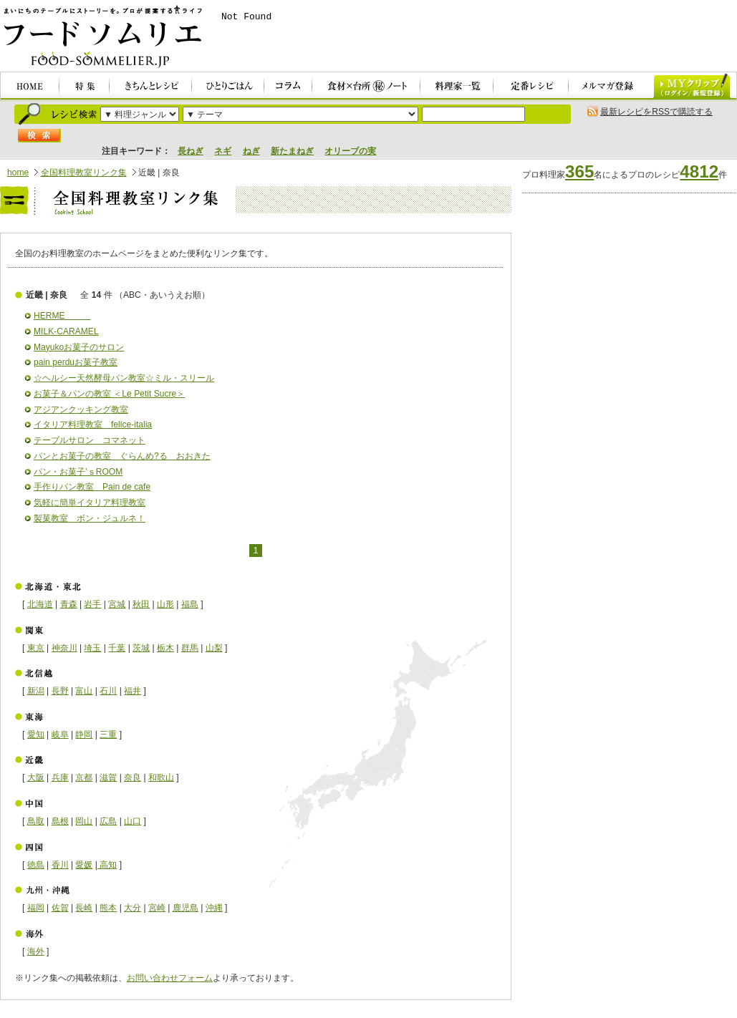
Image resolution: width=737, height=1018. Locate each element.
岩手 (92, 604)
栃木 (165, 648)
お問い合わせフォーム (170, 978)
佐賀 (60, 908)
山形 (165, 604)
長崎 (83, 908)
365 (579, 171)
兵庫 (60, 777)
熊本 (108, 908)
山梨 (214, 648)
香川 (60, 865)
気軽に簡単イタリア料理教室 (89, 503)
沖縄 (214, 908)
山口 (132, 821)
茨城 (141, 648)
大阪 (35, 777)
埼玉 (92, 648)
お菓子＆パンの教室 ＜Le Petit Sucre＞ (109, 394)
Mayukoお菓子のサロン (79, 347)
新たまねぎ (292, 151)
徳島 (35, 865)
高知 (107, 865)
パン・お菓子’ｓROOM (78, 472)
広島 (108, 821)
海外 (35, 951)
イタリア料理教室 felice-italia (93, 425)
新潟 (35, 691)
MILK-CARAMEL (66, 331)
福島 (189, 604)
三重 (108, 734)
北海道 (40, 604)
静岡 (83, 734)
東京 (35, 648)
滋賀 (108, 777)
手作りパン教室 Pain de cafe (92, 487)
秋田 (141, 604)
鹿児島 (185, 908)
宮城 (116, 604)
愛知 (35, 734)
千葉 (116, 648)
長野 (60, 691)
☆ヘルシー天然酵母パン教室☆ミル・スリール (124, 378)
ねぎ (251, 151)
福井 (132, 691)
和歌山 (161, 777)
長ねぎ (190, 151)
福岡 (35, 908)
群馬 (189, 648)
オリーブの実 (350, 151)
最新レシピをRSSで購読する (656, 112)
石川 (108, 691)
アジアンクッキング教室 (81, 409)
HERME (62, 316)
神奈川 (64, 648)
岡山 (83, 821)
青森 (68, 604)
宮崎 (156, 908)
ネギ (222, 151)
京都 (83, 777)
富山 (83, 691)
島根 (60, 821)
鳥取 (35, 821)
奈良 (132, 777)
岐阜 (60, 734)
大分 (132, 908)
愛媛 (83, 865)
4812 (699, 171)
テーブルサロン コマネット (89, 440)
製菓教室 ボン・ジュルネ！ (89, 518)
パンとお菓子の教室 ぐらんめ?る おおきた (122, 456)
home (18, 173)
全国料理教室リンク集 (84, 173)
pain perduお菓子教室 (75, 362)
